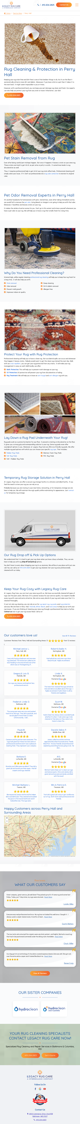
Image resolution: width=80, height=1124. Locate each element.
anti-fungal (42, 375)
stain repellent (15, 363)
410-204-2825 (48, 5)
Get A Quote (50, 1062)
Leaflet (43, 861)
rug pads (53, 604)
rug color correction (51, 173)
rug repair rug (44, 604)
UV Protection (12, 372)
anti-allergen (53, 375)
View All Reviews (40, 980)
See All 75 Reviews (69, 636)
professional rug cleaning (39, 277)
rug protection (65, 604)
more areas (53, 607)
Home (7, 13)
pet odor (27, 202)
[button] (6, 823)
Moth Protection (12, 369)
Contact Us (64, 5)
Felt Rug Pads (12, 456)
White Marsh (40, 607)
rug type (53, 449)
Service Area (17, 13)
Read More (54, 903)
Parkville (32, 607)
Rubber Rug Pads (13, 453)
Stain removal (11, 283)
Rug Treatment (12, 375)
